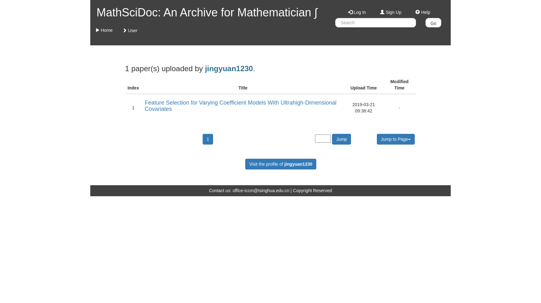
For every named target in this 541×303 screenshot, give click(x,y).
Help (422, 12)
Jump (341, 139)
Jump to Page (396, 139)
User (129, 30)
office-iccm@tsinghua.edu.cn (261, 190)
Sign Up (390, 12)
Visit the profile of (280, 164)
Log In (357, 12)
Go (434, 23)
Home (104, 30)
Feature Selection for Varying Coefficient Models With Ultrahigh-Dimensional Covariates (240, 106)
